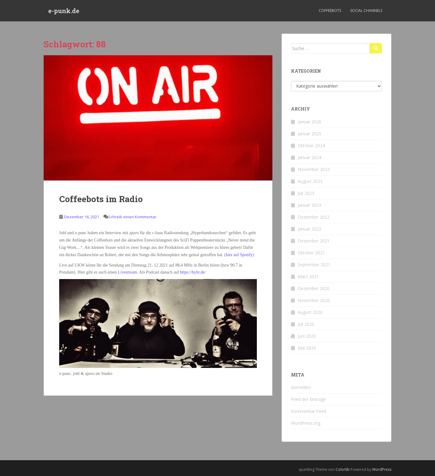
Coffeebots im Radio (101, 199)
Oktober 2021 (311, 253)
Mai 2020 (307, 348)
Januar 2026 (309, 122)
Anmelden (301, 387)
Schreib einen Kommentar (132, 217)
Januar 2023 (309, 205)
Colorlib (343, 469)
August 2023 (310, 181)
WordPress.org (305, 423)
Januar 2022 (309, 229)
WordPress (381, 469)
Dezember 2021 (313, 241)
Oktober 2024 (311, 145)
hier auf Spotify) (240, 255)
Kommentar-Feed (308, 411)
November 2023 (314, 169)
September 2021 (314, 264)
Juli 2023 (306, 193)
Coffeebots (330, 10)
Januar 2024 (309, 157)
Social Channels (366, 10)
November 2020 (314, 300)
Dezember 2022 (313, 217)
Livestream (127, 272)
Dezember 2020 (313, 288)
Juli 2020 (306, 324)
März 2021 (308, 276)
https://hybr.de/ (193, 272)
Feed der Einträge (308, 399)
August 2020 (310, 312)
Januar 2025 (309, 133)
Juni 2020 (307, 336)
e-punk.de (63, 11)
